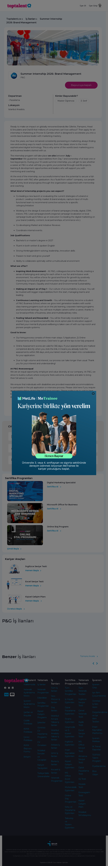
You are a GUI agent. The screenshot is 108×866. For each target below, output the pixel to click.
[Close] (93, 393)
